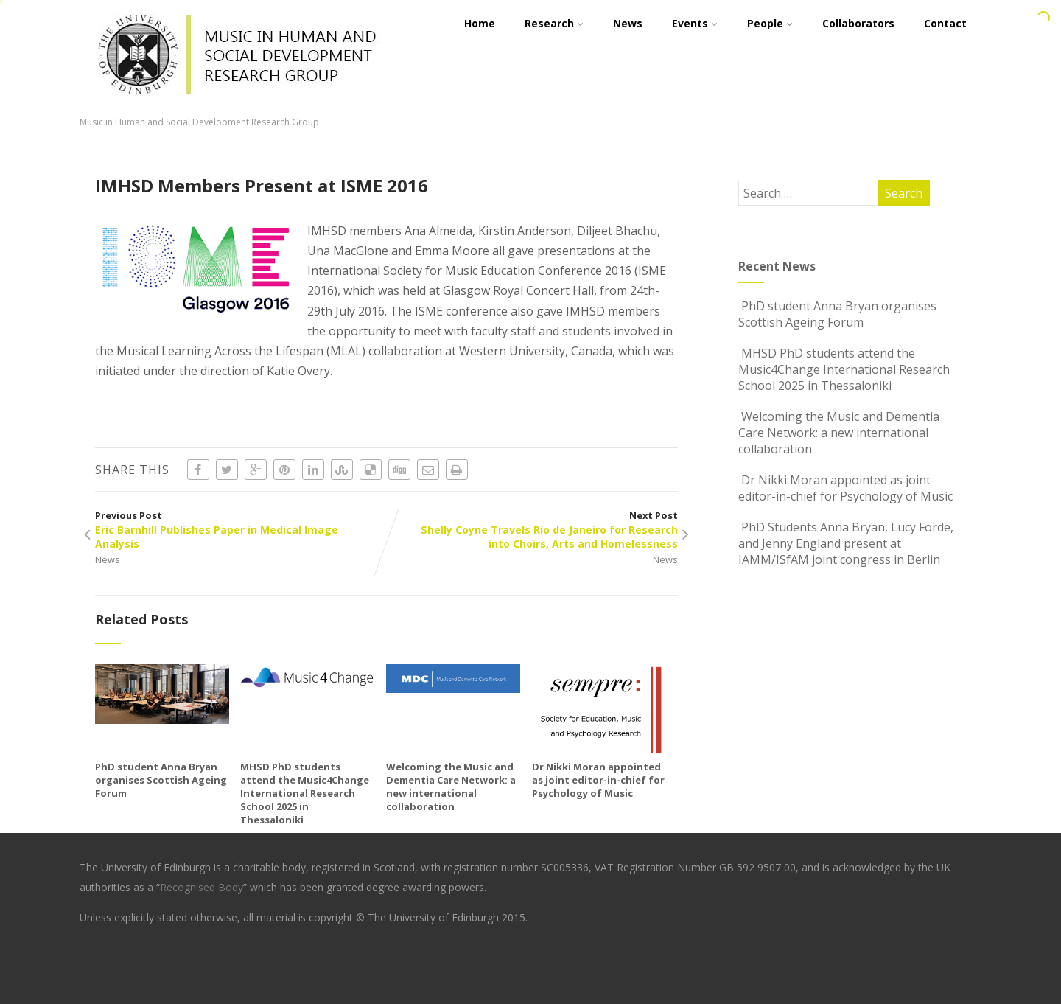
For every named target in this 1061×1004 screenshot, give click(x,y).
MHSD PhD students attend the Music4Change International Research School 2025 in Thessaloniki (304, 793)
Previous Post (240, 530)
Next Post (531, 530)
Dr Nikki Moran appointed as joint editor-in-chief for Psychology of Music (598, 780)
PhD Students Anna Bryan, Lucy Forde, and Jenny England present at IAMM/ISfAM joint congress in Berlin (845, 543)
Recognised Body (201, 887)
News (107, 559)
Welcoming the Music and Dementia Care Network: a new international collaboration (451, 786)
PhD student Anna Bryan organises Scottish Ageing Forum (161, 780)
